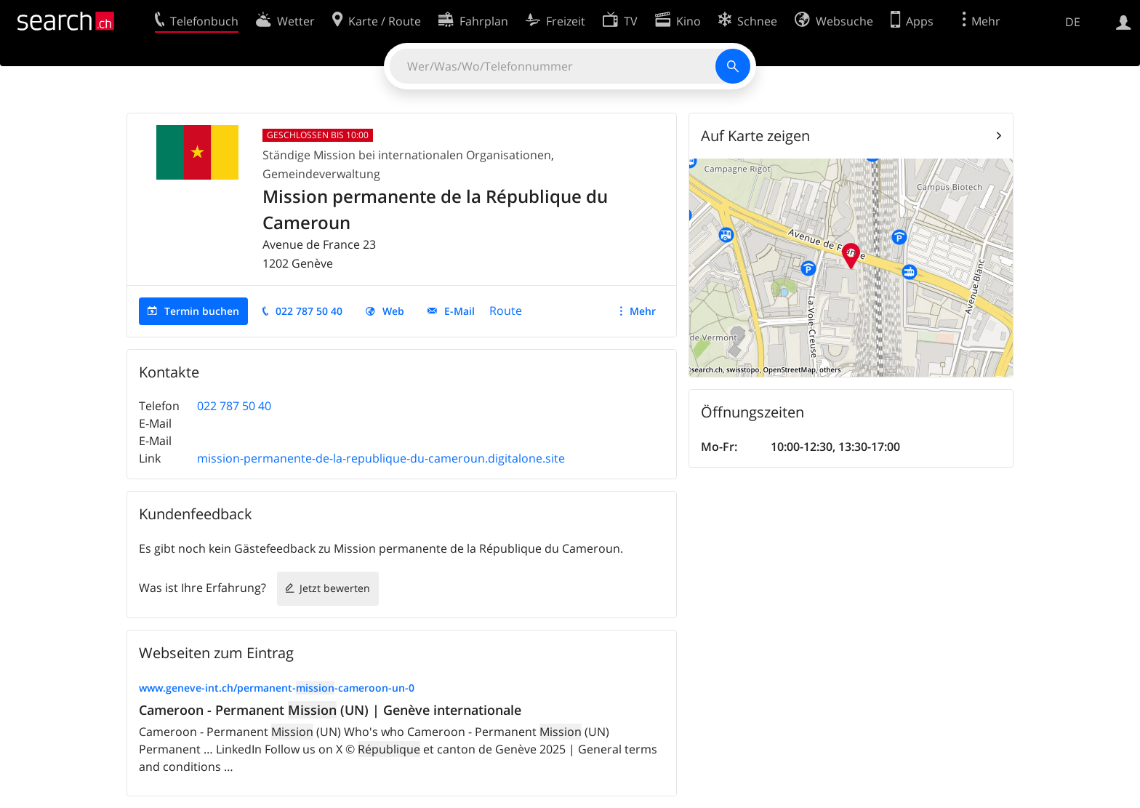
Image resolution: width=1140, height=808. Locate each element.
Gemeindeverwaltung (321, 174)
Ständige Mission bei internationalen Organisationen (406, 155)
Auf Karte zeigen (755, 135)
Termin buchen (201, 311)
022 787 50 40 (309, 311)
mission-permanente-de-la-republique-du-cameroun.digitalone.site (381, 458)
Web (393, 311)
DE (1072, 22)
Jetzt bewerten (335, 588)
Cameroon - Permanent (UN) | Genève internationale (330, 710)
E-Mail (459, 311)
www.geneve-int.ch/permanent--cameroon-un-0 (276, 688)
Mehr (643, 311)
